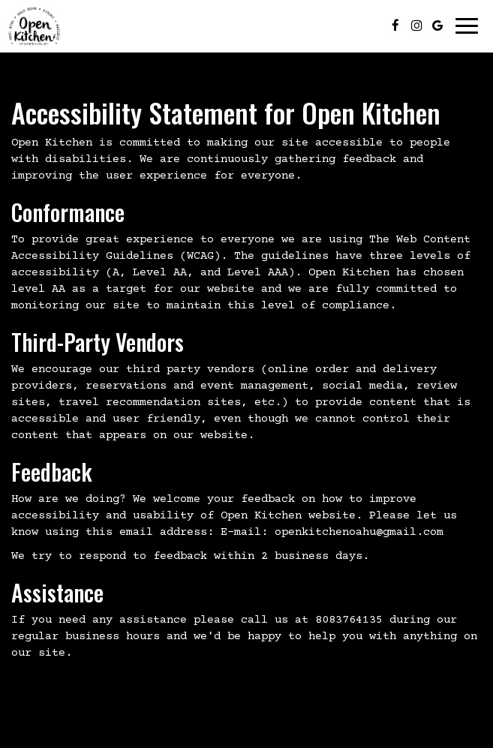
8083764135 (349, 620)
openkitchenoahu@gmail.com (359, 532)
